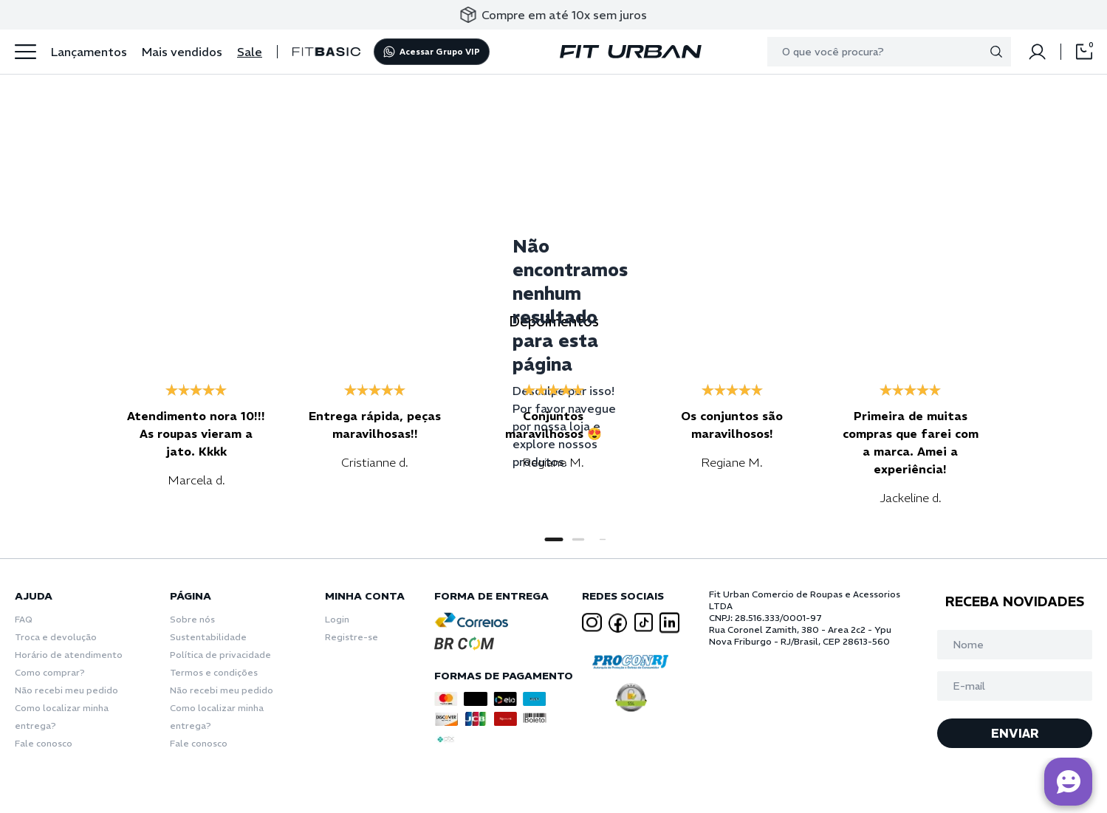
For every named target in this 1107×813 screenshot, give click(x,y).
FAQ (23, 619)
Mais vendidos (182, 51)
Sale (249, 51)
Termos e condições (214, 672)
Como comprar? (50, 672)
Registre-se (351, 636)
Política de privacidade (220, 654)
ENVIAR (1015, 733)
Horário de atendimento (69, 654)
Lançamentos (89, 51)
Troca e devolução (56, 636)
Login (337, 619)
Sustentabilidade (208, 636)
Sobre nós (192, 619)
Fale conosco (43, 743)
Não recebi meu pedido (66, 690)
